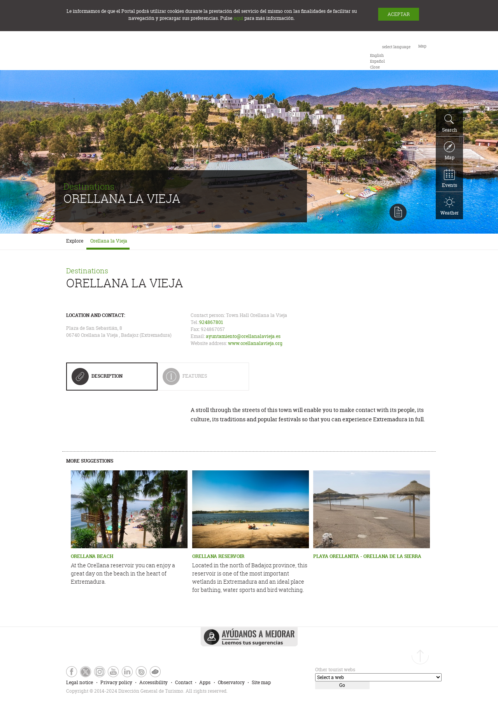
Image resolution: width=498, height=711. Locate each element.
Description (97, 379)
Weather (449, 206)
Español (377, 61)
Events (449, 178)
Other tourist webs (335, 669)
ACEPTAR (399, 14)
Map (449, 151)
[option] (377, 55)
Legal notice (79, 682)
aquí (238, 18)
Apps (204, 682)
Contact (183, 682)
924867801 (211, 322)
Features (200, 379)
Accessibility (153, 682)
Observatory (231, 682)
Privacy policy (116, 682)
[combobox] (390, 56)
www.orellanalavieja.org (255, 343)
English (377, 55)
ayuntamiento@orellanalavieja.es (243, 336)
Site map (261, 682)
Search (449, 123)
